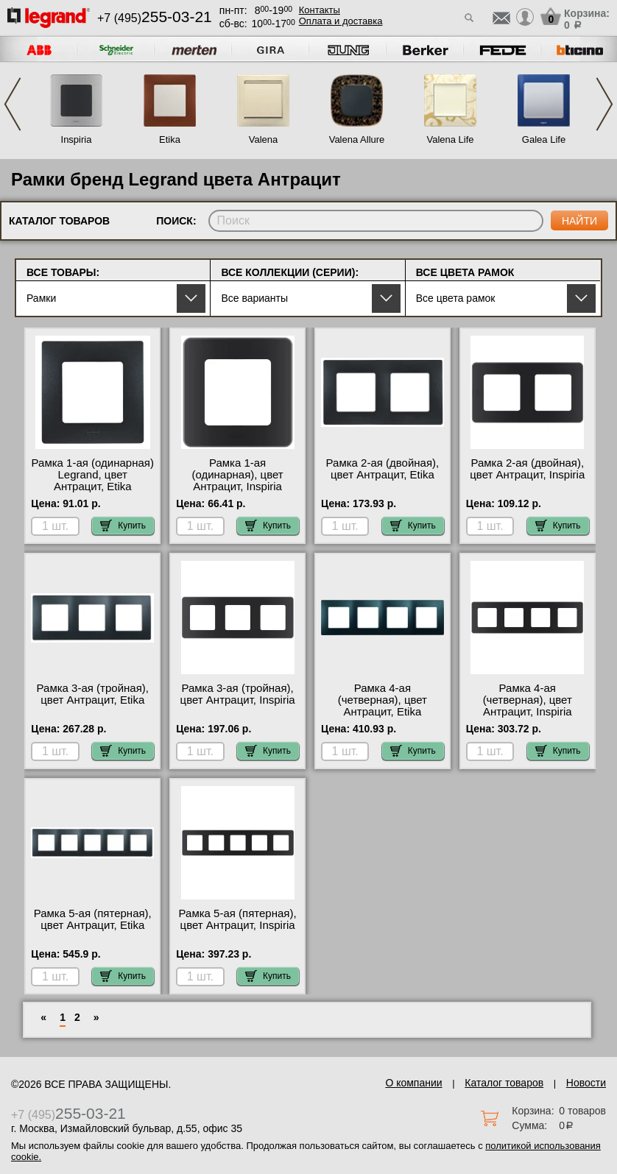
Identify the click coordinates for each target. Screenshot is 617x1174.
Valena (263, 139)
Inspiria (76, 139)
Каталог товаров (504, 1083)
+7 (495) (154, 18)
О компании (413, 1083)
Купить (123, 525)
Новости (586, 1083)
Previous (12, 104)
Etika (169, 139)
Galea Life (543, 139)
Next (604, 104)
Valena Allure (357, 139)
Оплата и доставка (341, 20)
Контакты (319, 9)
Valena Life (449, 139)
